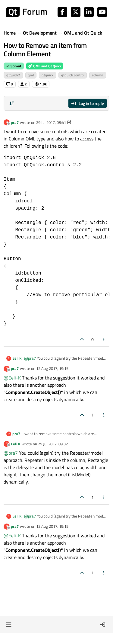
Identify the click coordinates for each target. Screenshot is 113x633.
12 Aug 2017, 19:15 (52, 368)
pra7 (15, 122)
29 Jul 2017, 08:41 (51, 122)
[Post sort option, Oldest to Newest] (11, 103)
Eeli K (17, 358)
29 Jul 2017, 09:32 (53, 444)
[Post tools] (104, 339)
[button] (8, 625)
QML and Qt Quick (44, 66)
